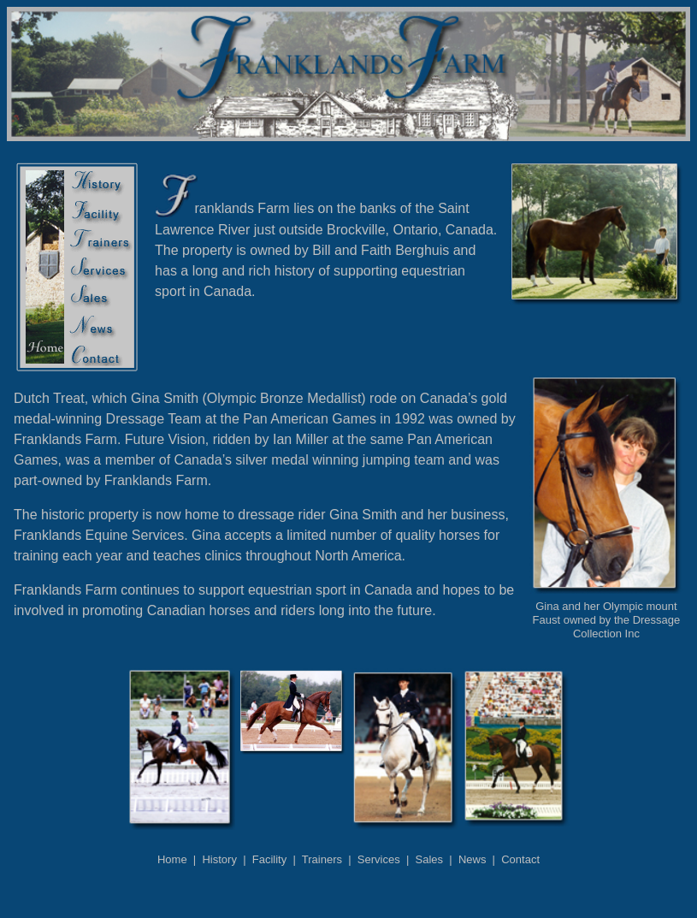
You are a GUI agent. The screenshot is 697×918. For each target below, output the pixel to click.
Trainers (322, 859)
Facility (269, 859)
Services (378, 859)
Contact (520, 859)
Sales (430, 859)
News (472, 859)
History (219, 859)
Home (172, 859)
